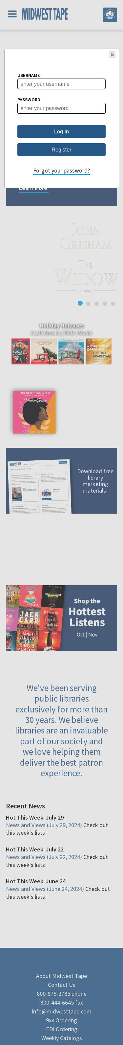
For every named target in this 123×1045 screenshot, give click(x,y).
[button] (112, 54)
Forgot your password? (61, 170)
